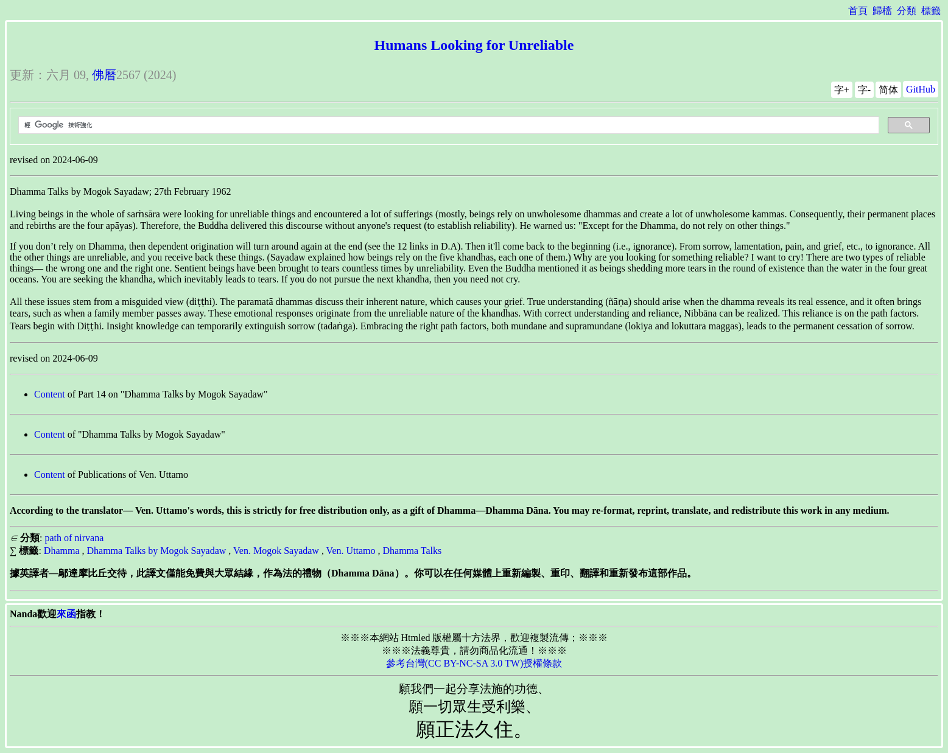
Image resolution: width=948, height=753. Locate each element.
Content (49, 394)
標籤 (931, 10)
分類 (906, 10)
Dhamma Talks (411, 550)
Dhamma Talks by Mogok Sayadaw (156, 550)
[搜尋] (447, 125)
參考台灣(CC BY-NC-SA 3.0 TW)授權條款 (474, 663)
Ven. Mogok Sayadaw (276, 550)
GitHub (920, 89)
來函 (66, 614)
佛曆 (104, 75)
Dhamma (62, 550)
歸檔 (882, 10)
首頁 (858, 10)
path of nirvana (74, 538)
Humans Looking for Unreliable (474, 45)
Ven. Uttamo (351, 550)
